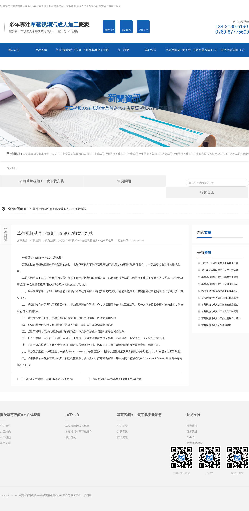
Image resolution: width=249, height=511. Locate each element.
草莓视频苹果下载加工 (41, 257)
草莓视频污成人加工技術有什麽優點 (219, 304)
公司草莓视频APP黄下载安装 (41, 181)
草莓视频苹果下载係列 (78, 431)
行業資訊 (207, 192)
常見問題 (124, 181)
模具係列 (70, 437)
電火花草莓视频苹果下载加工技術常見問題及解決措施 (219, 271)
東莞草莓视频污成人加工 (77, 153)
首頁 (24, 208)
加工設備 (5, 431)
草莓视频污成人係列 (77, 425)
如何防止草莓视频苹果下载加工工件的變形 (219, 264)
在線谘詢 (239, 6)
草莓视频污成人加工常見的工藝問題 (219, 311)
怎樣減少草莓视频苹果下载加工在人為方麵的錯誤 (219, 291)
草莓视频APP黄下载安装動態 (51, 208)
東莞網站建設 (195, 443)
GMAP (190, 437)
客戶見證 (5, 443)
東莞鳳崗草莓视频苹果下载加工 (41, 153)
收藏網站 (201, 6)
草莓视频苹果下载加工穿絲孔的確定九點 (219, 285)
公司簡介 (5, 425)
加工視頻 (5, 437)
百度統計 (192, 431)
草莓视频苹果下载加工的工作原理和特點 (219, 298)
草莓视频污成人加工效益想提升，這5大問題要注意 (220, 319)
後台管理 (192, 425)
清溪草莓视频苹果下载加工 (110, 153)
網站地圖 (220, 6)
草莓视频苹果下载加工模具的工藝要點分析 (52, 379)
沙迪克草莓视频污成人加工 (212, 153)
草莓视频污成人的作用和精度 (216, 325)
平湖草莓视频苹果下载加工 (144, 153)
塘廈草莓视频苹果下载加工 (178, 153)
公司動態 (122, 425)
